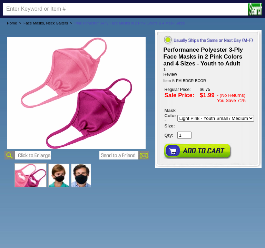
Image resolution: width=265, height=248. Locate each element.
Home (12, 23)
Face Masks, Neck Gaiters (45, 23)
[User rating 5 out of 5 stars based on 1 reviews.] (208, 72)
